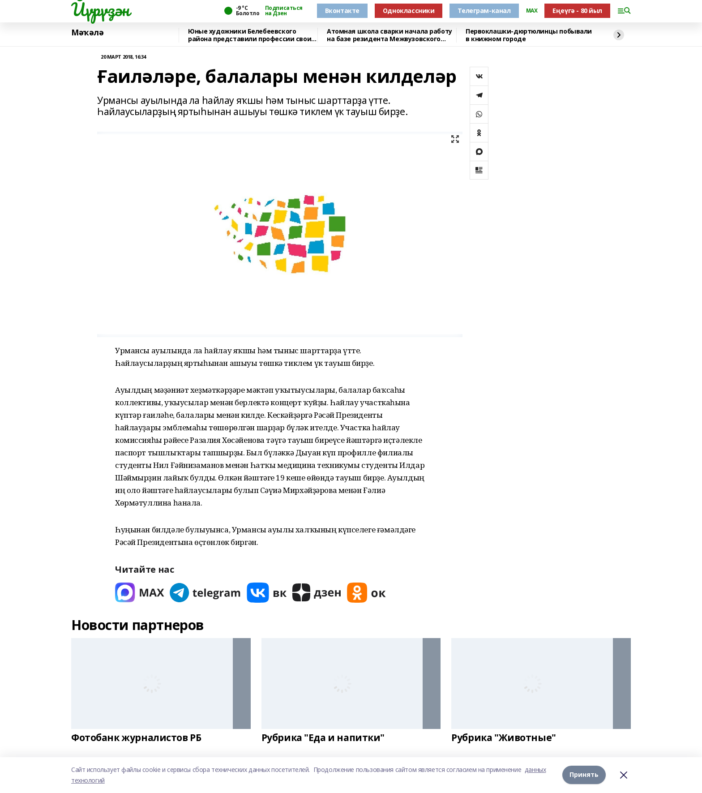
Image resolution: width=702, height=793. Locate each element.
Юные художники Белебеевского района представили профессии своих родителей (251, 35)
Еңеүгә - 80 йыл (577, 10)
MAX (532, 10)
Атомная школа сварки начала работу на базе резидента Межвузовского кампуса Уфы (389, 35)
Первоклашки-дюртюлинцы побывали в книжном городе (529, 35)
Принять (584, 775)
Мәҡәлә (87, 33)
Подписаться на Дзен (284, 10)
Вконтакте (342, 10)
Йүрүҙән (100, 9)
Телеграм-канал (484, 10)
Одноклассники (409, 10)
